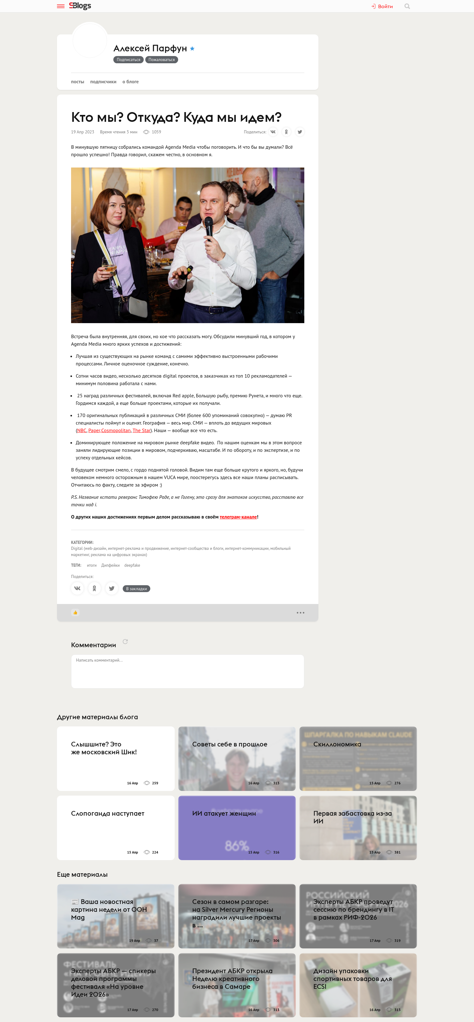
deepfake (132, 565)
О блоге (130, 81)
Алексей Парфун (150, 48)
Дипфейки (110, 565)
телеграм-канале (238, 517)
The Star (141, 430)
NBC (81, 430)
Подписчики (103, 81)
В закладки (136, 588)
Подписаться (128, 59)
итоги (92, 565)
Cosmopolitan (116, 430)
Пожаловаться (162, 59)
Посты (77, 81)
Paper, (94, 430)
